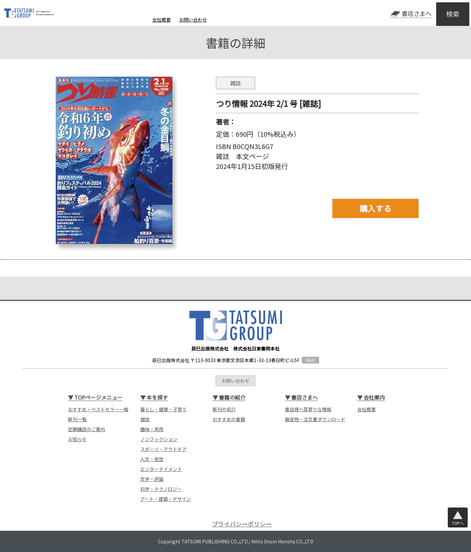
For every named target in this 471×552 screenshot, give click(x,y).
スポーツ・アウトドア (163, 449)
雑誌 (145, 419)
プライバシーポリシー (242, 523)
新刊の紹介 (224, 409)
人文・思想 (152, 459)
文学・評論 (152, 479)
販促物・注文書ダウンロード (315, 419)
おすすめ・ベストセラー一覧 (98, 409)
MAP (310, 360)
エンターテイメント (161, 469)
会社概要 (161, 19)
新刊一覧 (77, 419)
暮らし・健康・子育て (163, 409)
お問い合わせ (193, 19)
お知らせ (77, 439)
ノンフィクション (158, 439)
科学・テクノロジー (161, 489)
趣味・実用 (152, 429)
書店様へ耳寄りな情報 (308, 409)
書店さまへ (417, 13)
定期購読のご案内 (86, 429)
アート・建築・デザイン (165, 499)
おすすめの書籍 (229, 419)
